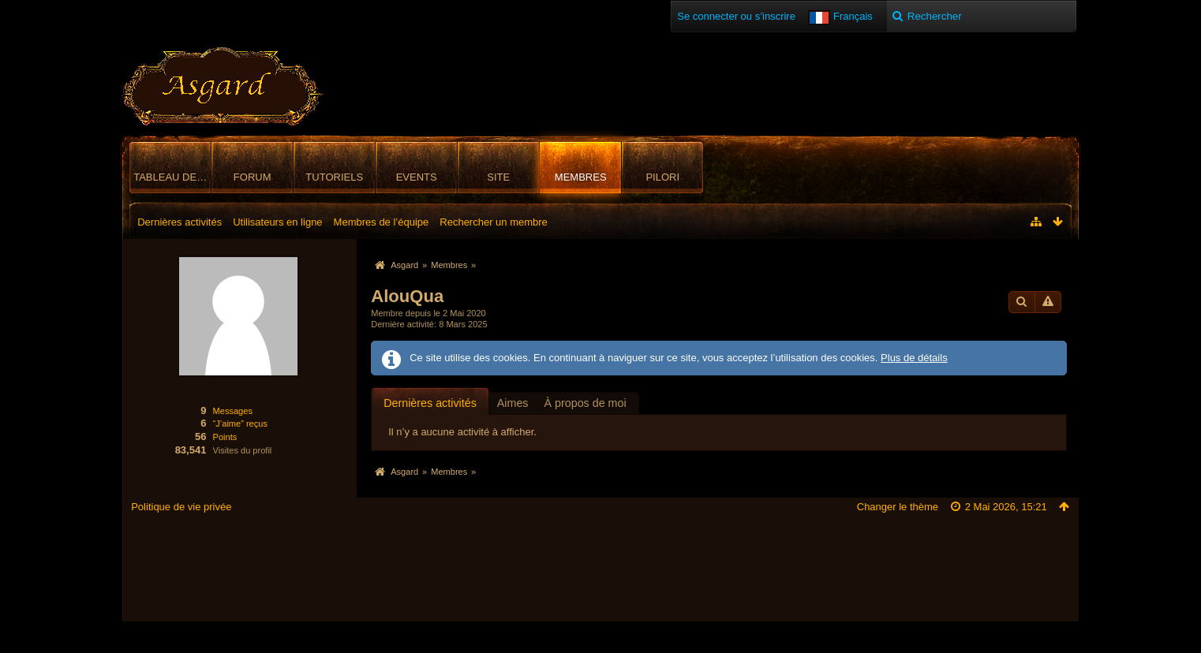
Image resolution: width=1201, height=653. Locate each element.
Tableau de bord (172, 177)
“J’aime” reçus (240, 423)
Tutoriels (334, 177)
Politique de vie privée (181, 507)
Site (498, 177)
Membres (581, 177)
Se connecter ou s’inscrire (736, 16)
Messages (233, 411)
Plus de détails (914, 358)
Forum (252, 177)
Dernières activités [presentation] (430, 403)
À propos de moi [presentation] (585, 403)
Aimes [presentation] (513, 403)
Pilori (662, 177)
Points (225, 437)
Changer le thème (897, 507)
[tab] (430, 402)
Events (416, 177)
